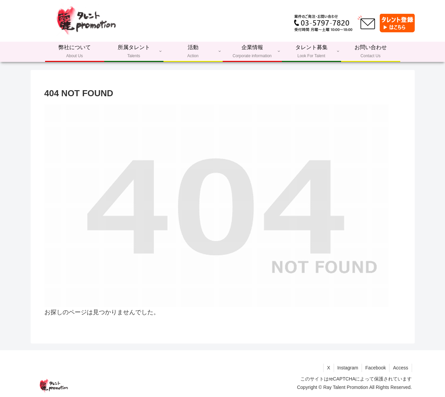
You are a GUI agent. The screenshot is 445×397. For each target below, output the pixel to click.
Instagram (347, 367)
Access (400, 367)
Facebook (375, 367)
